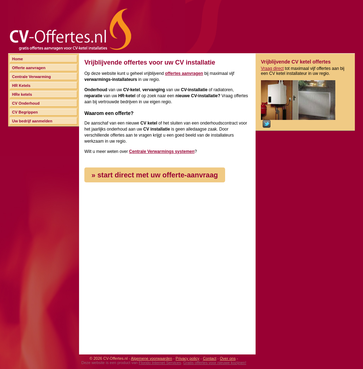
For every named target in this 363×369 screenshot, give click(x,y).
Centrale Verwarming (31, 77)
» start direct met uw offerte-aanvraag (154, 175)
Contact (209, 358)
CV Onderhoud (26, 103)
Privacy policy (187, 358)
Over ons (228, 358)
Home (17, 59)
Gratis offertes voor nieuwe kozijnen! (214, 362)
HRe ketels (22, 94)
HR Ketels (21, 85)
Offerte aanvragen (28, 68)
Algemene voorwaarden (151, 358)
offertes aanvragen (184, 73)
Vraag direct (272, 68)
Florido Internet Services (160, 362)
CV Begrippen (25, 112)
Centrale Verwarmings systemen (162, 151)
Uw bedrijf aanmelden (32, 121)
